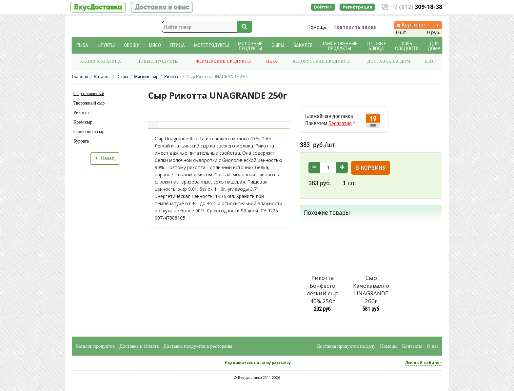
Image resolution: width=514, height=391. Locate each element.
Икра (271, 61)
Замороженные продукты (339, 45)
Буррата (81, 141)
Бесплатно (340, 123)
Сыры (277, 45)
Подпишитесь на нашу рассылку (258, 362)
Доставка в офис (162, 7)
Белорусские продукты (321, 61)
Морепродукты (211, 45)
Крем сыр (82, 122)
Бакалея (302, 45)
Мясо (155, 45)
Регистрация (357, 7)
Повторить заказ (354, 27)
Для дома (434, 45)
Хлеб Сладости (407, 45)
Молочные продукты (250, 45)
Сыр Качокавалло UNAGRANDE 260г (371, 289)
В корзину (370, 168)
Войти (323, 7)
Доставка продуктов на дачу (346, 346)
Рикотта (81, 112)
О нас (433, 346)
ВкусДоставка (98, 7)
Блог (430, 61)
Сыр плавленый (88, 93)
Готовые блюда (376, 45)
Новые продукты (158, 61)
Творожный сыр (89, 103)
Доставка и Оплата (139, 346)
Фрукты (106, 45)
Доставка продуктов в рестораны (197, 346)
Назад (105, 158)
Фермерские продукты (223, 61)
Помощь (316, 27)
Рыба (82, 45)
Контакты (412, 346)
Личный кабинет (423, 362)
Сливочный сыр (89, 131)
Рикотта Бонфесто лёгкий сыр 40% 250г (323, 289)
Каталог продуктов (95, 346)
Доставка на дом (388, 61)
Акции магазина (100, 61)
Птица (177, 45)
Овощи (132, 45)
